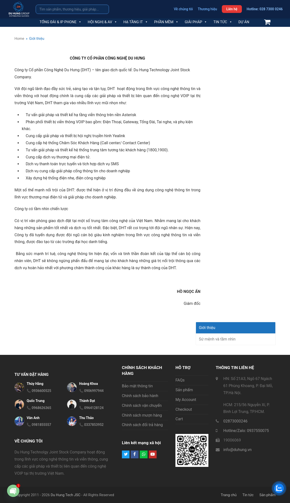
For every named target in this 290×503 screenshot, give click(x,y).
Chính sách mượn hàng (142, 415)
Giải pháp (196, 22)
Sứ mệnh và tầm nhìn (217, 339)
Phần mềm (166, 22)
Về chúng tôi (183, 9)
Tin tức (222, 22)
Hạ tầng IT (135, 22)
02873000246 (235, 421)
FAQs (179, 380)
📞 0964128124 (91, 408)
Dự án (243, 22)
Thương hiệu (207, 9)
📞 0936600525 (39, 391)
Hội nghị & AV (102, 22)
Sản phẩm (184, 390)
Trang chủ (228, 495)
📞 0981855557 (39, 425)
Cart (179, 419)
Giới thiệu (207, 327)
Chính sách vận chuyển (142, 405)
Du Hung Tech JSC (65, 495)
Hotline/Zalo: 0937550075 (246, 430)
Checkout (183, 409)
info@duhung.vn (237, 449)
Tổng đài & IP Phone (61, 22)
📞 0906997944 (91, 391)
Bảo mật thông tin (137, 386)
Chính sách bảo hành (140, 395)
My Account (185, 399)
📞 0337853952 (91, 425)
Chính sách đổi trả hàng (142, 424)
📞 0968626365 (39, 408)
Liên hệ (231, 9)
